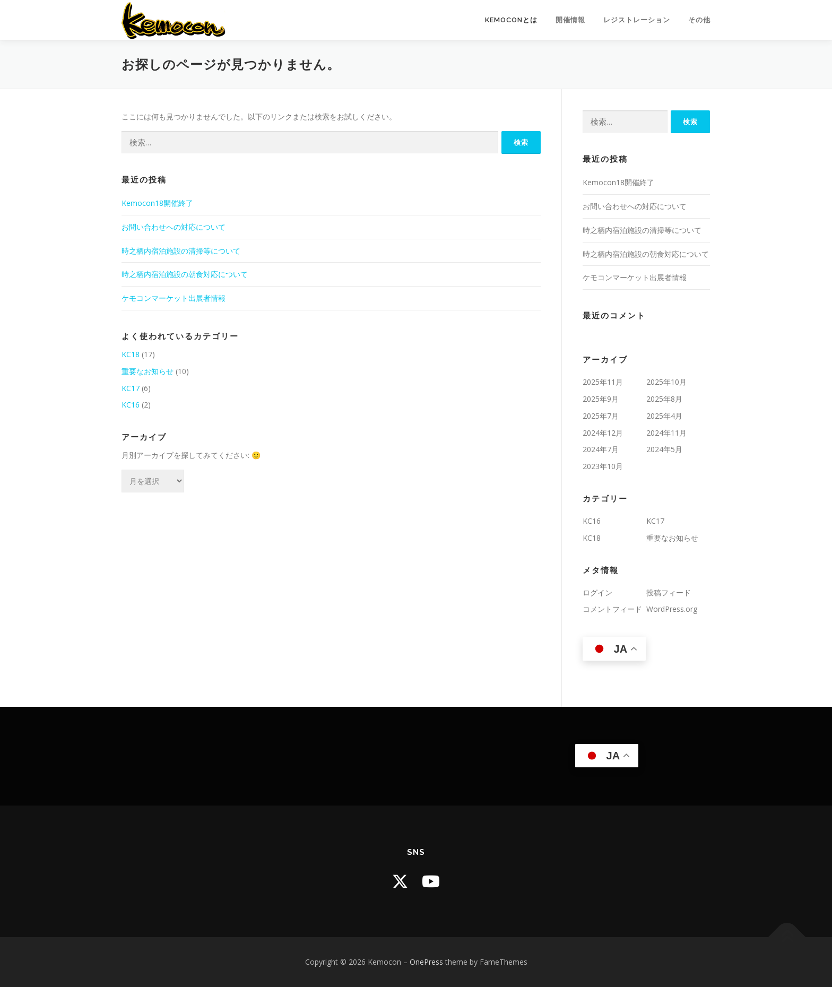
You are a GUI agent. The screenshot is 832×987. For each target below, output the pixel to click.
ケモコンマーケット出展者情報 (174, 298)
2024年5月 (664, 449)
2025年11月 (603, 382)
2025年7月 (601, 416)
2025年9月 (601, 399)
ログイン (597, 592)
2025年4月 (664, 416)
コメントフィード (612, 609)
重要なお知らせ (148, 371)
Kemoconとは (511, 20)
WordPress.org (671, 609)
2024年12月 (603, 433)
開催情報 (570, 20)
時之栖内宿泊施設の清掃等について (181, 251)
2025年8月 (664, 399)
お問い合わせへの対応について (174, 227)
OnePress (426, 962)
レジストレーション (636, 20)
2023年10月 (603, 466)
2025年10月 (666, 382)
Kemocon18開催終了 (157, 203)
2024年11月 (666, 433)
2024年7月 (601, 449)
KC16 (131, 405)
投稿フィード (668, 592)
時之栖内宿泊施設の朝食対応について (185, 274)
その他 (699, 20)
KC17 (131, 388)
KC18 (131, 354)
